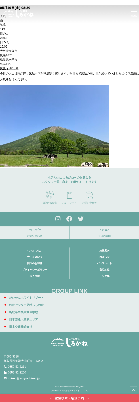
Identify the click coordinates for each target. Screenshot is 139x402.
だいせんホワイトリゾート (24, 297)
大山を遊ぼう (34, 256)
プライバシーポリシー (34, 269)
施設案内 (104, 250)
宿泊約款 (104, 269)
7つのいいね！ (34, 250)
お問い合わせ (89, 197)
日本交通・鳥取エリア (21, 319)
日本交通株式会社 (18, 326)
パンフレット (69, 197)
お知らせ (104, 256)
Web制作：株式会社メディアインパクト (70, 390)
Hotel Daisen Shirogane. (73, 386)
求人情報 (35, 276)
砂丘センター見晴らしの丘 (24, 304)
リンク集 (104, 276)
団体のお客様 (50, 197)
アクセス (104, 229)
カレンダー (34, 229)
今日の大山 (104, 235)
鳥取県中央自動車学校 (21, 312)
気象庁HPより (9, 68)
